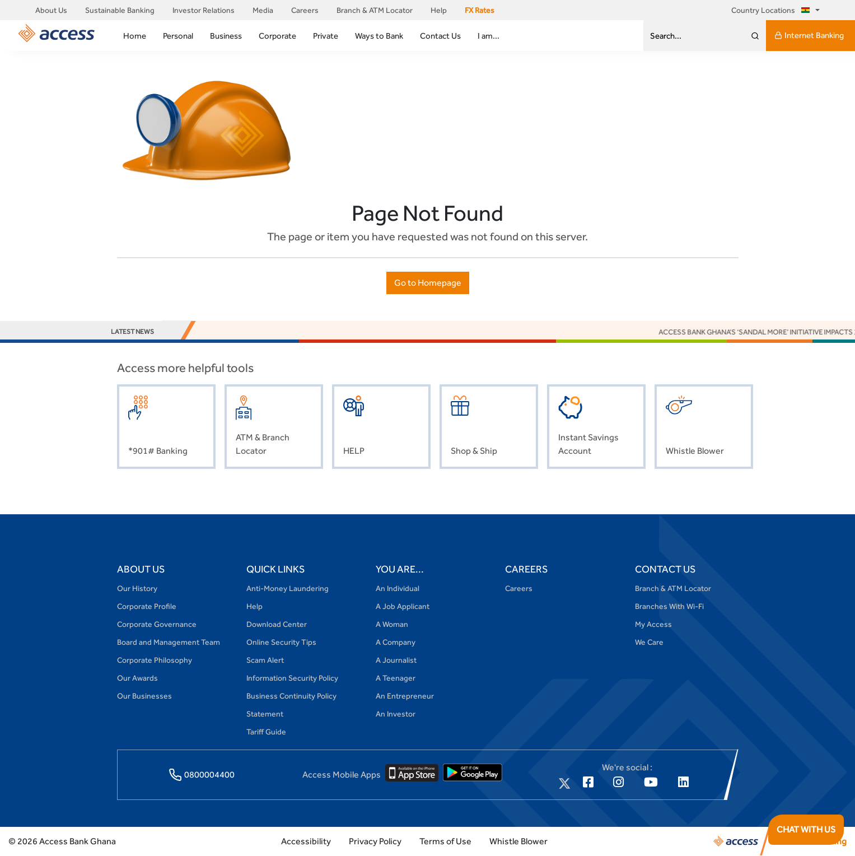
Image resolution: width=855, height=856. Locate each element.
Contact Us (440, 35)
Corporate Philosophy (154, 659)
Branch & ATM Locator (375, 10)
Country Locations (772, 10)
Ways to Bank (379, 35)
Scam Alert (265, 659)
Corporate (277, 35)
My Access (653, 624)
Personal (178, 35)
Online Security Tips (281, 642)
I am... (488, 35)
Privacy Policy (375, 841)
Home (134, 35)
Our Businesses (144, 695)
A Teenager (395, 677)
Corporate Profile (146, 606)
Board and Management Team (168, 642)
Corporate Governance (157, 624)
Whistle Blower (518, 841)
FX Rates (479, 10)
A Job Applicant (402, 606)
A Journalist (396, 659)
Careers (305, 10)
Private (325, 35)
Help (439, 10)
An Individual (397, 588)
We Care (649, 642)
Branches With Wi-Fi (669, 606)
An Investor (395, 713)
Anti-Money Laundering (287, 588)
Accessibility (306, 841)
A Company (395, 642)
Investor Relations (203, 10)
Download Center (276, 624)
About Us (51, 10)
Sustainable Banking (120, 10)
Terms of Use (445, 841)
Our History (137, 588)
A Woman (392, 624)
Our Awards (137, 677)
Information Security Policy (292, 677)
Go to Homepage (427, 282)
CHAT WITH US (806, 829)
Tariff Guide (266, 731)
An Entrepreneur (405, 695)
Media (263, 10)
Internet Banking (809, 35)
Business (226, 35)
